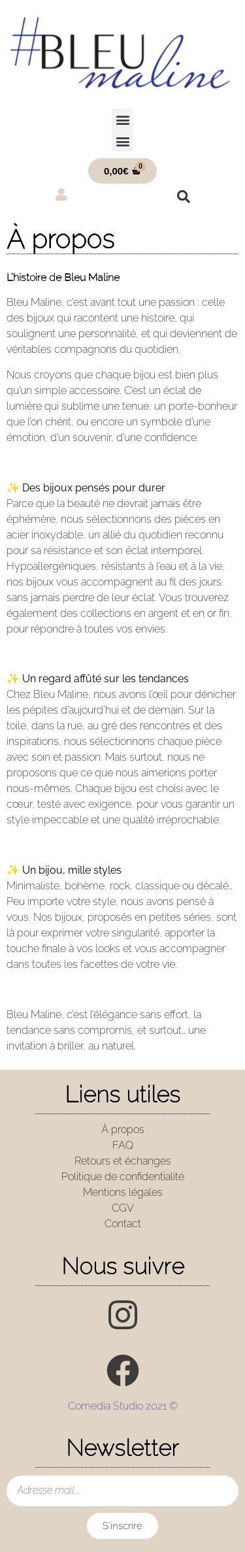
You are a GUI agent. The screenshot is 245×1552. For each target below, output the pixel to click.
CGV (123, 1208)
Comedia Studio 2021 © (123, 1406)
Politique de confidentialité (122, 1176)
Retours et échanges (122, 1161)
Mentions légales (123, 1192)
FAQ (122, 1145)
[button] (122, 119)
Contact (123, 1223)
